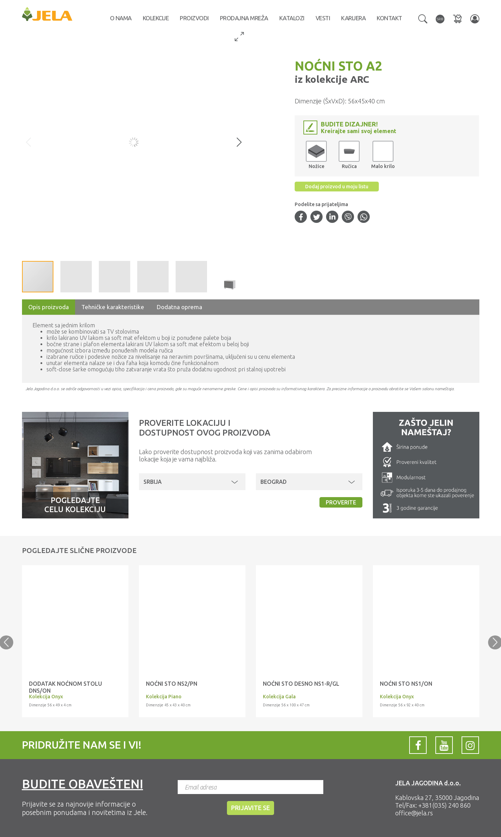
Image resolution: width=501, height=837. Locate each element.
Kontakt (389, 18)
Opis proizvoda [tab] (48, 307)
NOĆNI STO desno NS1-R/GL (301, 683)
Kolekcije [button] (156, 18)
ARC (358, 79)
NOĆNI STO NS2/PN (171, 683)
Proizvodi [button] (194, 18)
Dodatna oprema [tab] (179, 307)
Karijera (353, 18)
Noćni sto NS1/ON (406, 683)
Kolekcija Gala (279, 696)
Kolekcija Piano (164, 696)
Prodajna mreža (244, 18)
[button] (422, 18)
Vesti (323, 18)
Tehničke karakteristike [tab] (112, 307)
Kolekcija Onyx (46, 696)
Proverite (341, 502)
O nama (121, 18)
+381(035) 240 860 (444, 805)
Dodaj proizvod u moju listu (336, 186)
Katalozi (291, 18)
